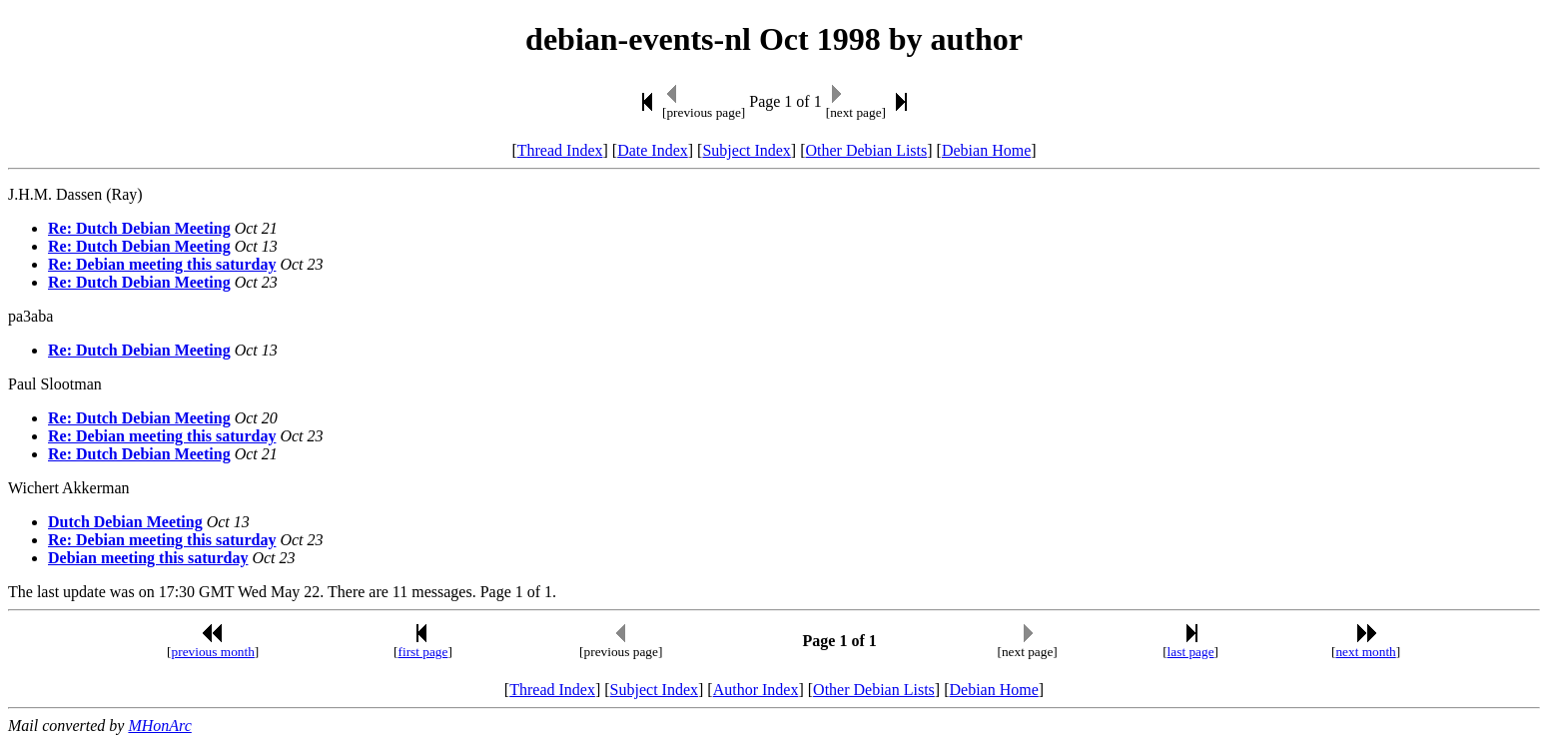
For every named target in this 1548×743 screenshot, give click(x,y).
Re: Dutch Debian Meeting (139, 228)
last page (1190, 651)
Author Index (756, 689)
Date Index (652, 150)
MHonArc (159, 725)
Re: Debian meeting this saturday (162, 264)
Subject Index (746, 150)
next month (1365, 651)
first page (422, 651)
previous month (213, 651)
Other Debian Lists (867, 150)
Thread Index (560, 150)
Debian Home (986, 150)
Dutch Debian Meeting (125, 521)
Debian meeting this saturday (148, 557)
